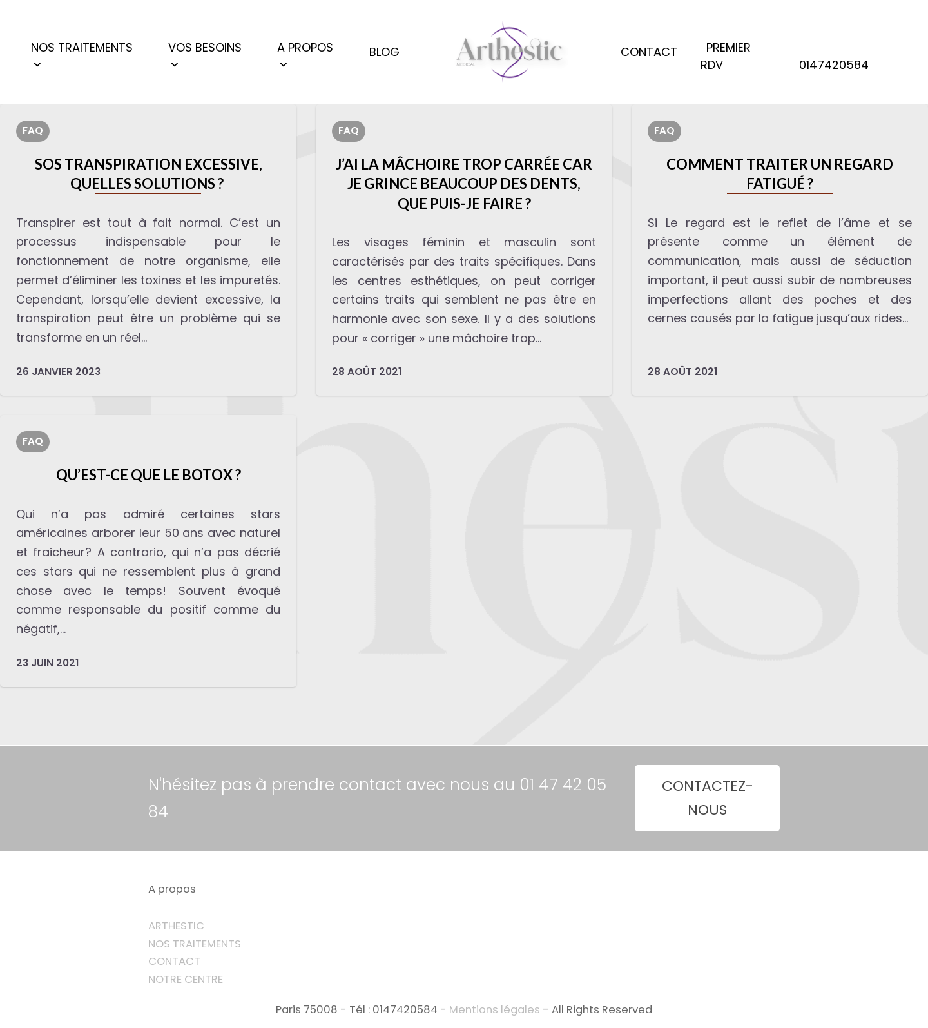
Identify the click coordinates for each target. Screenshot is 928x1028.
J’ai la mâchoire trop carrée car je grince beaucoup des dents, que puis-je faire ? (464, 183)
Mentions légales (494, 1009)
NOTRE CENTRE (185, 979)
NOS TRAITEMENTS (194, 943)
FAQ (33, 130)
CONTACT (174, 961)
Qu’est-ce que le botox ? (148, 474)
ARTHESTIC (176, 925)
